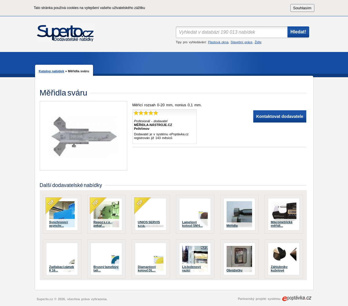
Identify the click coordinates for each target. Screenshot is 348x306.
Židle (258, 42)
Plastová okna (218, 42)
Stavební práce (241, 42)
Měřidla (232, 225)
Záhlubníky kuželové (279, 268)
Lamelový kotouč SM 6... (192, 223)
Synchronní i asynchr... (58, 223)
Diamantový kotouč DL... (147, 268)
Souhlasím (302, 8)
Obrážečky (235, 270)
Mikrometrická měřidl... (282, 223)
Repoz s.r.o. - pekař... (103, 223)
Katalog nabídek (51, 71)
